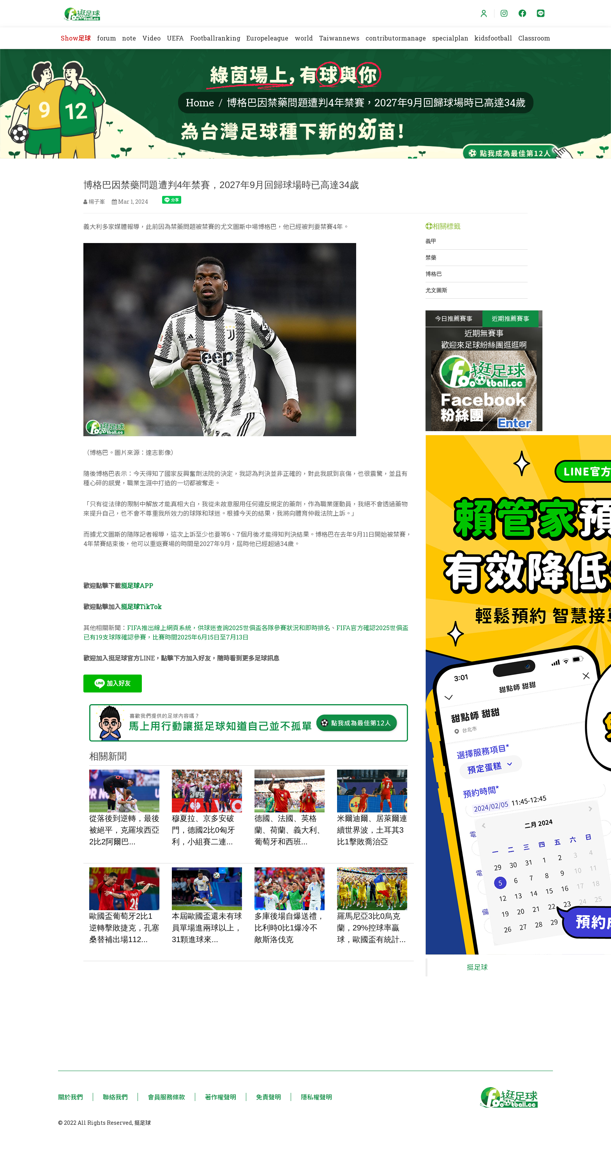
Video (151, 38)
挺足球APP (137, 585)
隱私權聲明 (316, 1097)
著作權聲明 (220, 1097)
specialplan (450, 38)
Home (200, 102)
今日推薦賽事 (453, 318)
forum (106, 38)
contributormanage (396, 38)
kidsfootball (493, 38)
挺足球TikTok (141, 607)
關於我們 (70, 1097)
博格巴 (434, 274)
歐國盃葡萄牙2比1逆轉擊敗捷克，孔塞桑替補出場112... (124, 928)
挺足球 (477, 963)
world (304, 38)
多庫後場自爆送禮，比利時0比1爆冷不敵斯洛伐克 (289, 928)
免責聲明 (268, 1097)
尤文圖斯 (436, 290)
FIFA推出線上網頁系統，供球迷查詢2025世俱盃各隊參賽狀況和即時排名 (228, 628)
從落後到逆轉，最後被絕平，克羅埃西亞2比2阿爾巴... (124, 830)
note (129, 38)
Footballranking (215, 38)
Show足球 (76, 38)
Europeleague (267, 38)
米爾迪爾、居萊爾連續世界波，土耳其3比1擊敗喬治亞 (372, 830)
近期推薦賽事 (510, 318)
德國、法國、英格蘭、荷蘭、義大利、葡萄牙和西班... (289, 830)
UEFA (175, 38)
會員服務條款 (166, 1097)
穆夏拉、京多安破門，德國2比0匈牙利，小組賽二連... (203, 830)
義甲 (431, 241)
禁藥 (431, 257)
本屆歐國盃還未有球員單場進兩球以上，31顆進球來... (207, 928)
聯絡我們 (115, 1097)
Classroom (534, 38)
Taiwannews (339, 38)
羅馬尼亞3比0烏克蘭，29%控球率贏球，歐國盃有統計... (371, 928)
